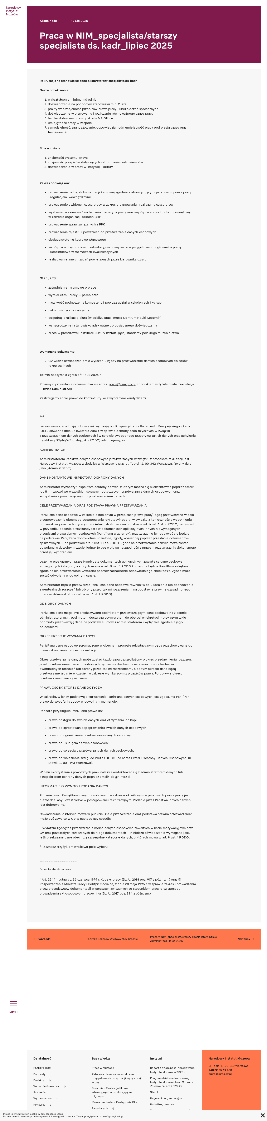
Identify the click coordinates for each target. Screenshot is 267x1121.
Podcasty (39, 1074)
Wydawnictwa (42, 1098)
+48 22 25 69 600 (220, 1070)
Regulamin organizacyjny (166, 1098)
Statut (154, 1092)
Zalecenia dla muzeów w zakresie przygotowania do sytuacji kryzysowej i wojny (117, 1078)
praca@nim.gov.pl (122, 384)
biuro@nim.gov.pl (220, 1074)
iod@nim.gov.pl (51, 491)
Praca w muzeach (103, 1068)
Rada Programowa (162, 1104)
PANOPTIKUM (42, 1068)
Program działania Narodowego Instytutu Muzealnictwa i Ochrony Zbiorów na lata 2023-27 (171, 1082)
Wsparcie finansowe (46, 1086)
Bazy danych (100, 1108)
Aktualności (49, 21)
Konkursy (39, 1104)
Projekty (38, 1080)
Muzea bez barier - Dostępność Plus (115, 1102)
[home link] (13, 10)
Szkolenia (39, 1092)
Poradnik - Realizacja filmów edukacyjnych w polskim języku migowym (112, 1092)
